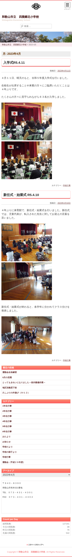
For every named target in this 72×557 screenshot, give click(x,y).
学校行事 (67, 185)
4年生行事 (7, 421)
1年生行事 (7, 406)
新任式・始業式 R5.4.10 (21, 195)
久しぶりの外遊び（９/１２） (16, 393)
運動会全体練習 (9, 372)
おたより (6, 436)
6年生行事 (7, 431)
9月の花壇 (7, 377)
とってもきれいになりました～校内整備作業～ (23, 382)
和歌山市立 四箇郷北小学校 (20, 16)
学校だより (7, 447)
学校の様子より (9, 452)
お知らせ (6, 442)
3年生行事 (7, 416)
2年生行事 (7, 411)
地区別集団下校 (9, 387)
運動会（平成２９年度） (13, 462)
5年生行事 (7, 426)
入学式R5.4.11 (14, 62)
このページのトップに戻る (36, 544)
